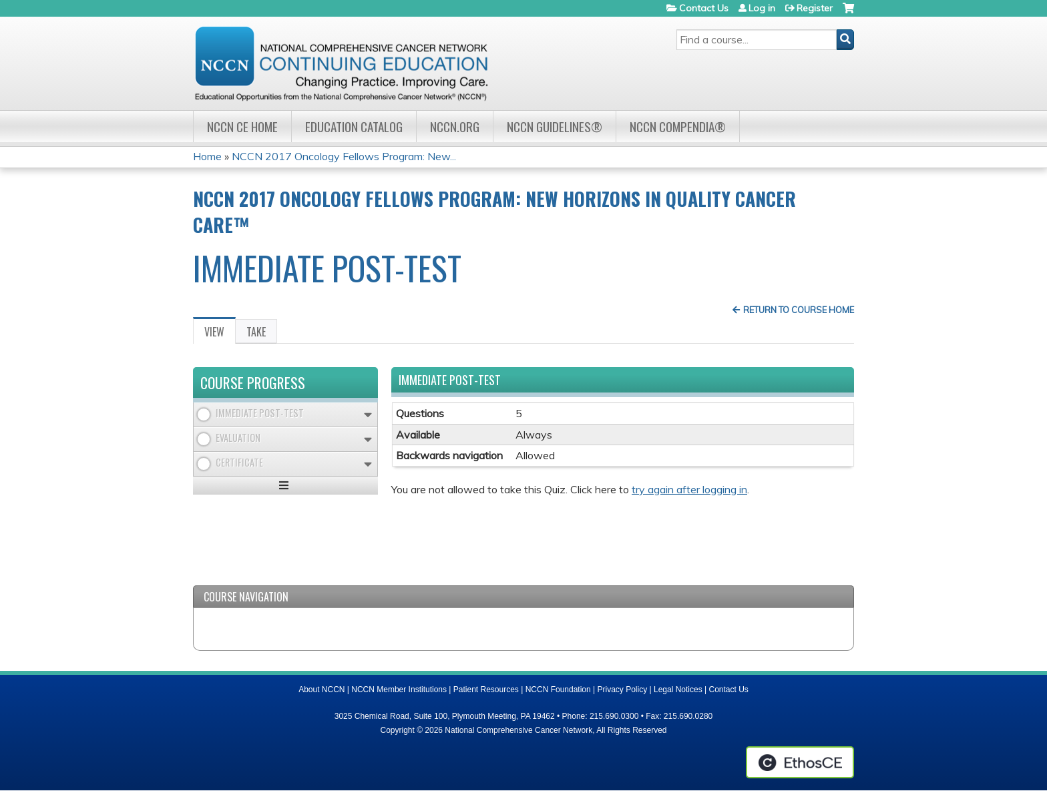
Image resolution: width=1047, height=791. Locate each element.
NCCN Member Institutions (399, 689)
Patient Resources (486, 689)
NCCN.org (454, 126)
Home (207, 156)
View (220, 334)
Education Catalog (354, 126)
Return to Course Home (798, 309)
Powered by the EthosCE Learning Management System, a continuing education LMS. (800, 762)
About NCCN (321, 689)
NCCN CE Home (242, 126)
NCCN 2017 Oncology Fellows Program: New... (344, 156)
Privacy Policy (623, 689)
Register (815, 8)
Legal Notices (678, 689)
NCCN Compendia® (678, 126)
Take (256, 332)
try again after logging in (689, 489)
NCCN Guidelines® (554, 126)
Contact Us (703, 8)
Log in (762, 8)
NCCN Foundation (558, 689)
